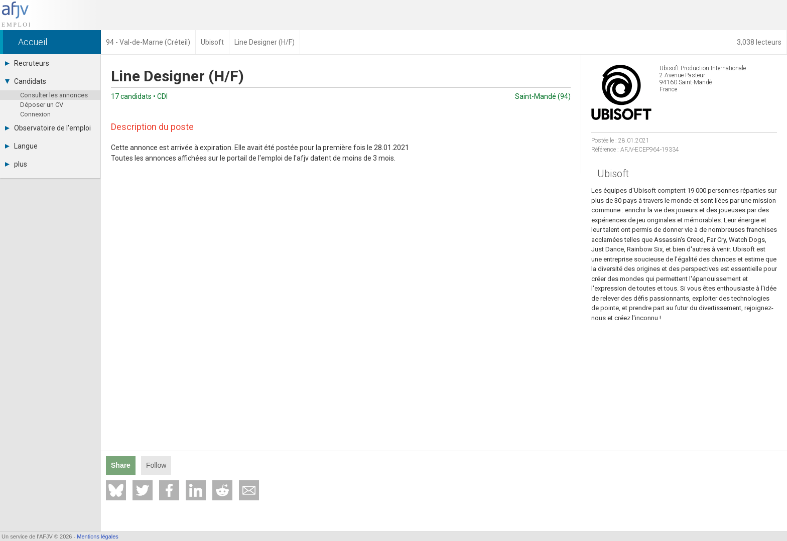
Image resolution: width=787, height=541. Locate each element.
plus (16, 164)
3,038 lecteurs (759, 42)
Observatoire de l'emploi (48, 128)
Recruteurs (27, 63)
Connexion (35, 114)
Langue (21, 146)
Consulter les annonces (54, 95)
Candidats (25, 81)
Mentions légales (97, 536)
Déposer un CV (41, 104)
